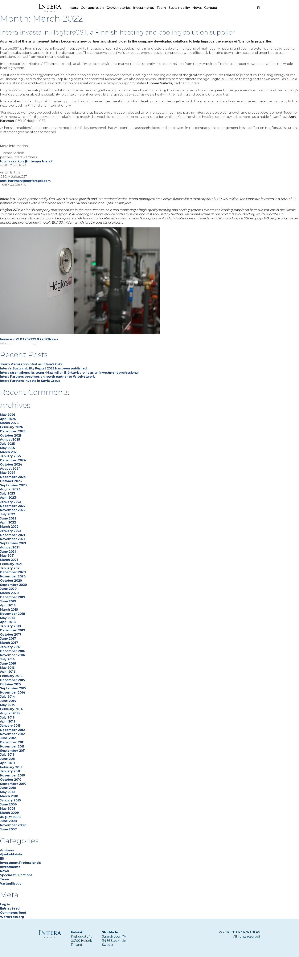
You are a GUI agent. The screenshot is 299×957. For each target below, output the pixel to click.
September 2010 (13, 784)
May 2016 (7, 668)
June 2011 (7, 759)
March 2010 (9, 796)
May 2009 (7, 808)
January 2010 (10, 800)
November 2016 (12, 655)
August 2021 (9, 547)
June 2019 (8, 601)
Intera (73, 8)
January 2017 (10, 647)
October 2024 (11, 464)
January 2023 (10, 502)
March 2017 (9, 643)
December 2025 (12, 431)
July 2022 (7, 514)
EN (2, 858)
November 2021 (12, 539)
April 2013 (7, 721)
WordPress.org (12, 917)
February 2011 (11, 767)
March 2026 (9, 423)
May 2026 (7, 415)
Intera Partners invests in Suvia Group (30, 381)
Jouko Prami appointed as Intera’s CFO (31, 364)
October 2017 (10, 634)
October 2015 (10, 684)
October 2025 (11, 435)
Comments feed (13, 912)
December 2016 (12, 651)
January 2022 (10, 531)
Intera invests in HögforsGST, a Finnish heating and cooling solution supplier (138, 31)
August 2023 (10, 489)
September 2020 (13, 585)
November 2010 (12, 775)
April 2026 (8, 419)
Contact (210, 8)
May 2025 (7, 448)
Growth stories (118, 8)
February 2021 (11, 564)
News (197, 8)
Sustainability (179, 8)
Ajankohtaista (11, 854)
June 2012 (8, 738)
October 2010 (10, 779)
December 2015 (12, 680)
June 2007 (8, 829)
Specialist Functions (16, 875)
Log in (5, 904)
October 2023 (11, 481)
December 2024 (13, 460)
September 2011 (13, 750)
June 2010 (8, 788)
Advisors (7, 850)
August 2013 (9, 713)
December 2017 (12, 630)
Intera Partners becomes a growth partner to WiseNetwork (47, 376)
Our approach (92, 8)
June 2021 (8, 551)
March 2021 (9, 560)
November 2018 (12, 614)
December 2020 (13, 572)
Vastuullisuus (10, 883)
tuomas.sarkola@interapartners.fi (26, 161)
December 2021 (12, 535)
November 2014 (12, 692)
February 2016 (11, 676)
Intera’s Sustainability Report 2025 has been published (43, 368)
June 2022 (8, 518)
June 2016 (8, 663)
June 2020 (8, 589)
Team (161, 8)
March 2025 (9, 452)
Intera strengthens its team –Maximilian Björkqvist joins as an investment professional (69, 372)
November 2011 (12, 746)
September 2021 (13, 543)
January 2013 (10, 725)
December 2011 (12, 742)
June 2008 (8, 821)
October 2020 (11, 580)
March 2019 (9, 609)
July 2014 (7, 696)
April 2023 (8, 497)
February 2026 (11, 427)
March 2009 (9, 813)
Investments (143, 8)
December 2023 (13, 477)
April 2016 (8, 672)
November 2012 (12, 734)
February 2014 (11, 709)
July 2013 (7, 717)
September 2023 (13, 485)
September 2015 (13, 688)
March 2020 (9, 593)
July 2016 (7, 659)
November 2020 (13, 576)
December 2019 (12, 597)
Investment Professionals (20, 863)
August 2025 (10, 439)
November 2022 (12, 510)
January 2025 (10, 456)
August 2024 (10, 468)
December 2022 (13, 506)
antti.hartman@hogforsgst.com (25, 181)
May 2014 (7, 705)
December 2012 (12, 730)
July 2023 (7, 493)
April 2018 (8, 622)
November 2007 (13, 825)
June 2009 (8, 804)
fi (258, 8)
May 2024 (7, 472)
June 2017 (8, 638)
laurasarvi (7, 339)
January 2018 (10, 626)
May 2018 (7, 618)
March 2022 (9, 526)
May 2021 (7, 555)
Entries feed (10, 908)
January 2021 (10, 568)
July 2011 (7, 754)
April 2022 (8, 522)
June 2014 (8, 701)
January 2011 (10, 771)
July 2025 (7, 444)
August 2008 (10, 817)
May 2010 (7, 792)
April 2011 (7, 763)
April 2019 (8, 605)
